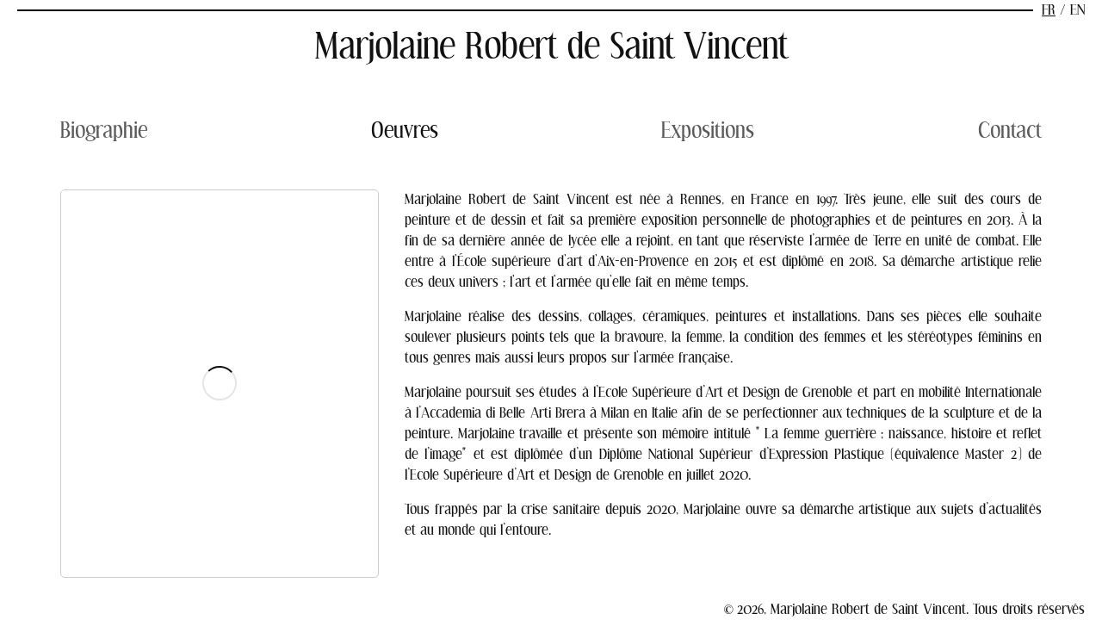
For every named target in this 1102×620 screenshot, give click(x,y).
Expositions (707, 130)
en (1077, 10)
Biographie (103, 130)
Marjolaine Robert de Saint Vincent (551, 46)
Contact (1010, 130)
